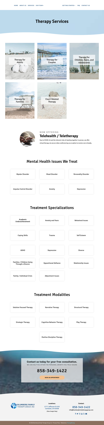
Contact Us (93, 5)
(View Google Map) (52, 411)
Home (8, 5)
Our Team (31, 5)
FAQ (86, 5)
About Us (15, 5)
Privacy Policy (56, 423)
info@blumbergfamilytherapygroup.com (81, 410)
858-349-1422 (52, 371)
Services (23, 5)
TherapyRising (71, 423)
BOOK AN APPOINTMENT (52, 377)
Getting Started (76, 5)
